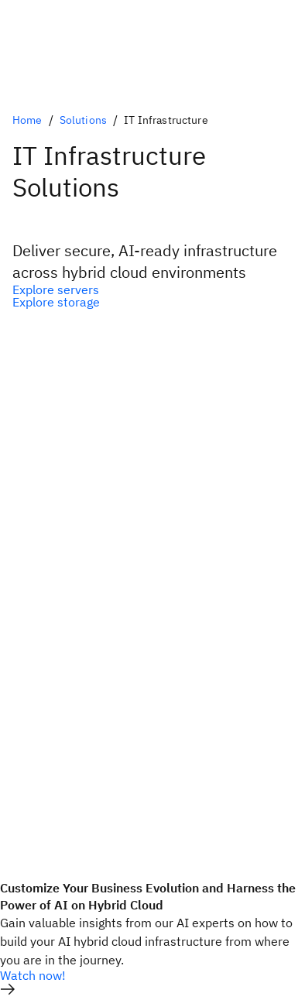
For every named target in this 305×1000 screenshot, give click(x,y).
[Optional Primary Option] (152, 289)
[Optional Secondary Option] (152, 302)
